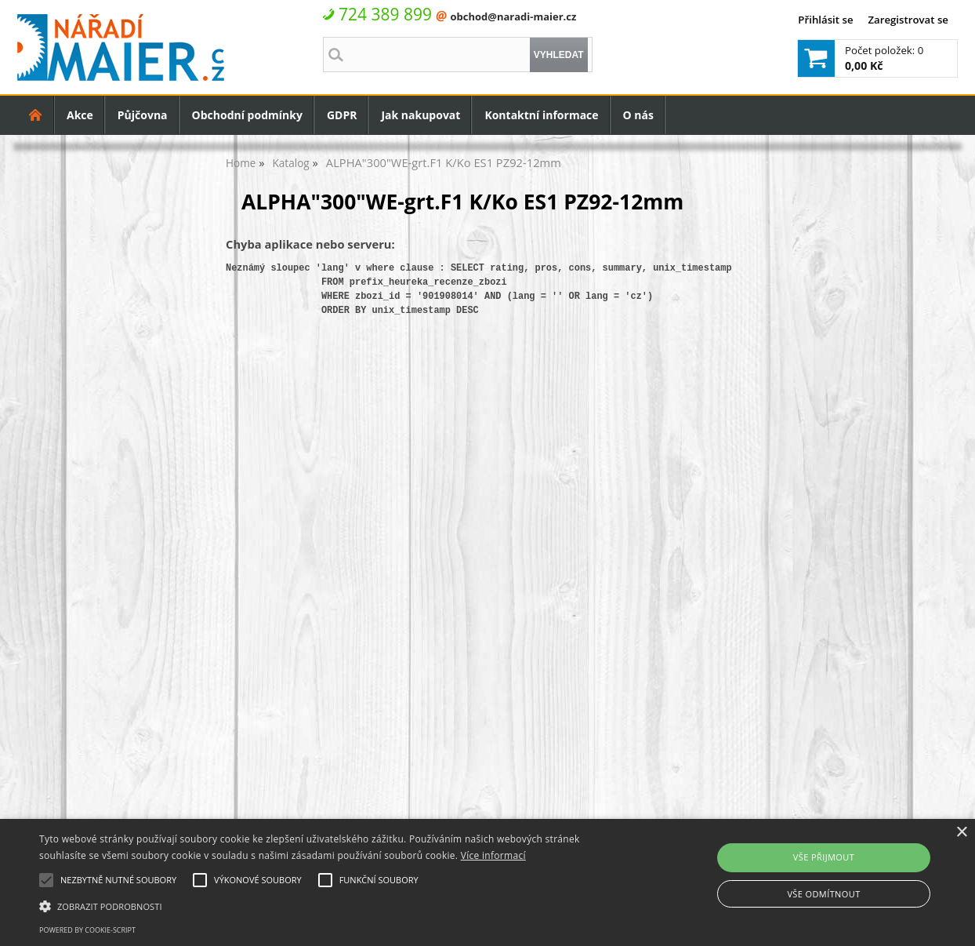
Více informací (493, 855)
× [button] (961, 833)
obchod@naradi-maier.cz (513, 16)
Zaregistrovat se (908, 20)
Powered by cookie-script (87, 930)
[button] (330, 905)
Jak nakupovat (420, 114)
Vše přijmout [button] (823, 857)
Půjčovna (143, 114)
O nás (638, 114)
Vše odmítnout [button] (823, 894)
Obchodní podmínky (247, 114)
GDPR (342, 114)
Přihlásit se (825, 20)
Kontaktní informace (541, 114)
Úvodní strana (35, 115)
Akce (80, 114)
